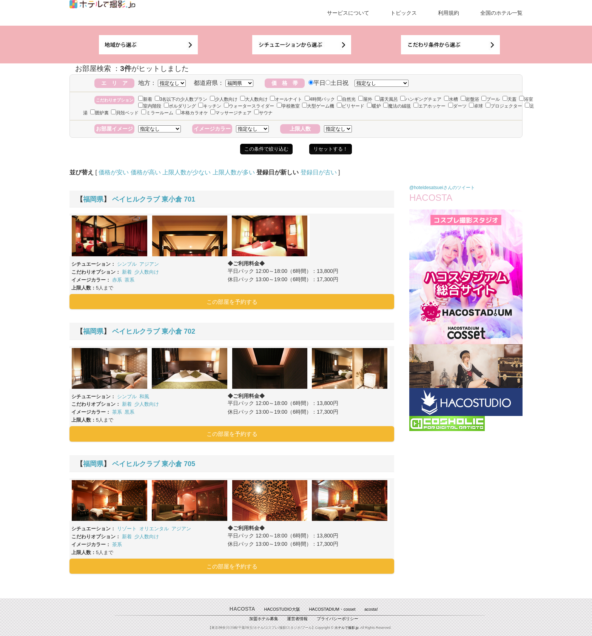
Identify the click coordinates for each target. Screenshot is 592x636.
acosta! (371, 609)
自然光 (346, 99)
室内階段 (149, 106)
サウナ (263, 112)
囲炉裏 (99, 112)
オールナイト (286, 99)
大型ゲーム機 (318, 106)
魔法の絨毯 (397, 106)
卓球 (476, 106)
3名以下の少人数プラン (181, 99)
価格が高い (146, 172)
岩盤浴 (470, 99)
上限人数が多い (234, 172)
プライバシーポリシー (337, 618)
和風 (144, 396)
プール (490, 99)
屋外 (365, 99)
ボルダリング (180, 106)
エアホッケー (429, 106)
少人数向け (223, 99)
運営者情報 (297, 618)
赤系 (117, 280)
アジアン (149, 264)
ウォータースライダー (249, 106)
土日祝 (336, 83)
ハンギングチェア (420, 99)
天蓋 (509, 99)
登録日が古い (319, 172)
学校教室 (288, 106)
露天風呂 (386, 99)
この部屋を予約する (232, 302)
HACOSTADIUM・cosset (332, 609)
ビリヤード (350, 106)
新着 (145, 99)
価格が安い (114, 172)
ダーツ (457, 106)
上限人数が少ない (186, 172)
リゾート (127, 528)
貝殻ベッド (125, 112)
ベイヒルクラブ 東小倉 (147, 199)
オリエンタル (154, 528)
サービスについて (348, 13)
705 (189, 464)
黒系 (129, 412)
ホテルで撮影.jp (347, 628)
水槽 (451, 99)
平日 (316, 83)
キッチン (209, 106)
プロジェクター (504, 106)
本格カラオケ (192, 112)
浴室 (526, 99)
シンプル (127, 264)
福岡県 (93, 199)
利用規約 (448, 13)
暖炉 (374, 106)
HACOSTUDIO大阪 (282, 609)
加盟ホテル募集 (263, 618)
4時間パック (320, 99)
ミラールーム (157, 112)
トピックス (403, 13)
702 (189, 331)
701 (189, 199)
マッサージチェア (230, 112)
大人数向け (254, 99)
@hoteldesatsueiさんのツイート (442, 187)
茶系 (129, 280)
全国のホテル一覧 (501, 13)
